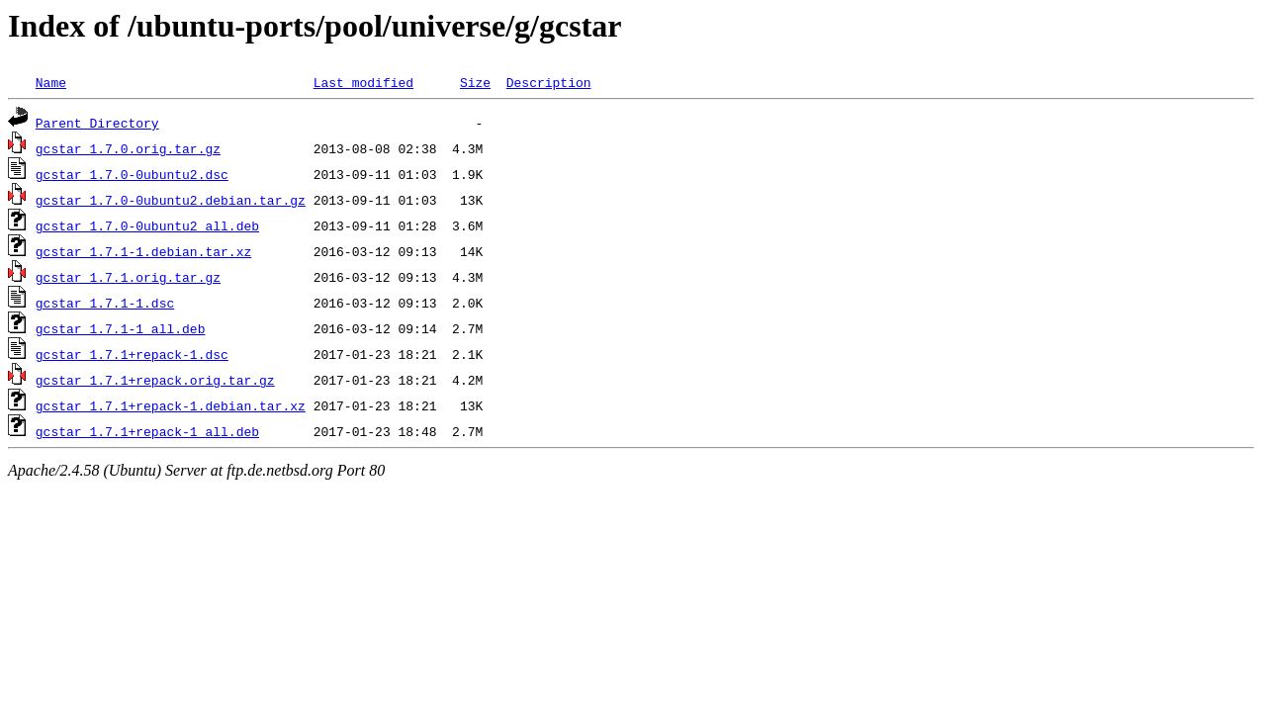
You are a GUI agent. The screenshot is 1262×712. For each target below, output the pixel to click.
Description (548, 82)
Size (475, 82)
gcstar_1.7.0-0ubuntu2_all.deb (147, 225)
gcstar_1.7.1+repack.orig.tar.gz (155, 380)
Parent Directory (97, 123)
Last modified (363, 82)
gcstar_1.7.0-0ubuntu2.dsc (132, 174)
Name (51, 82)
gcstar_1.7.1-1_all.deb (121, 328)
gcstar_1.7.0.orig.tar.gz (128, 148)
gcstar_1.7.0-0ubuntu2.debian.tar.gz (171, 200)
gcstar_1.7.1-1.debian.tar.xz (143, 251)
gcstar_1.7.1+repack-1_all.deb (147, 431)
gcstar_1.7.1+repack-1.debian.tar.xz (171, 405)
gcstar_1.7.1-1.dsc (105, 303)
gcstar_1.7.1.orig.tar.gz (128, 277)
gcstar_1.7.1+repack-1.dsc (132, 354)
